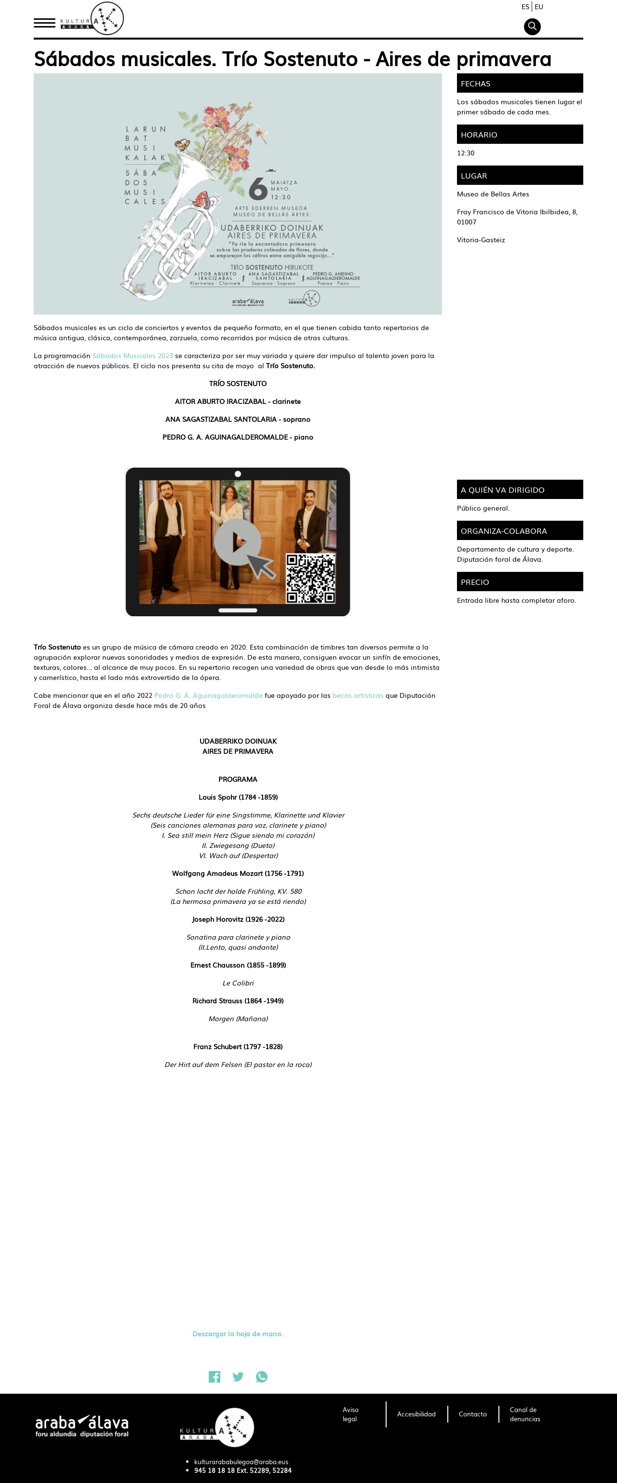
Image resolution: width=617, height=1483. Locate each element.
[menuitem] (358, 1414)
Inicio (44, 21)
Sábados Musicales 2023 (133, 355)
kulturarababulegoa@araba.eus (241, 1461)
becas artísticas (357, 695)
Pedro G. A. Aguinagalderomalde (209, 695)
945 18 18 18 (214, 1470)
